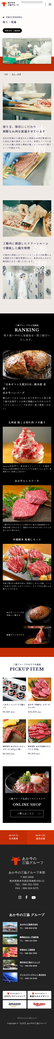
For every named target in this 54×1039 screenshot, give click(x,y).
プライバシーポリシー (27, 1018)
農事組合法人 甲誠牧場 (29, 937)
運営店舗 (40, 837)
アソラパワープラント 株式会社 (33, 975)
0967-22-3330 (31, 941)
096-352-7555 (31, 884)
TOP (6, 74)
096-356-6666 (31, 966)
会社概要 (13, 837)
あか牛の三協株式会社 (29, 924)
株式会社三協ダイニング (30, 962)
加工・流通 (16, 74)
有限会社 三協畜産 (27, 950)
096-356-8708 (31, 928)
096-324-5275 (31, 888)
